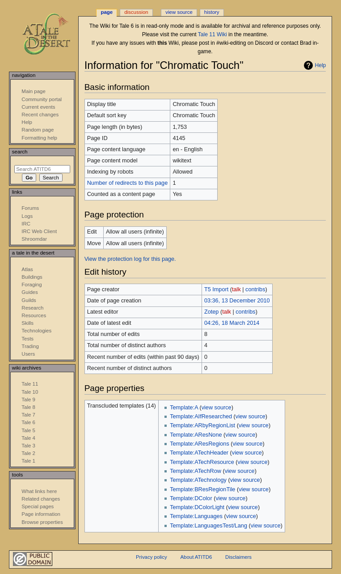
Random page (37, 129)
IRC (25, 223)
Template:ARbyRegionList (202, 425)
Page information (40, 514)
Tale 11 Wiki (212, 34)
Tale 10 (29, 392)
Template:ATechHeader (199, 453)
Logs (27, 216)
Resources (33, 315)
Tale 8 (28, 407)
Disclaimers (238, 557)
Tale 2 (28, 453)
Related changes (40, 499)
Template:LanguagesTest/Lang (208, 526)
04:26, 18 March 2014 (231, 323)
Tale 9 (28, 399)
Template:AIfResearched (201, 416)
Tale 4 (28, 438)
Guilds (28, 300)
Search (20, 151)
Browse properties (42, 522)
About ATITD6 (196, 557)
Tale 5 (28, 430)
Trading (29, 346)
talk (236, 289)
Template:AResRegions (199, 444)
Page (107, 12)
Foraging (31, 284)
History (211, 12)
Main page (33, 91)
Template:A (184, 407)
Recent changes (40, 114)
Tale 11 (29, 384)
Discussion (136, 12)
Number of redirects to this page (127, 183)
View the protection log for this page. (130, 259)
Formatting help (39, 137)
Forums (30, 208)
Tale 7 (28, 414)
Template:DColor (191, 498)
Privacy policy (151, 557)
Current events (38, 107)
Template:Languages (196, 516)
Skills (27, 323)
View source (178, 12)
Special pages (37, 506)
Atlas (27, 269)
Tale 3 (28, 445)
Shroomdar (34, 239)
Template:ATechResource (202, 462)
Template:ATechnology (198, 480)
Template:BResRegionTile (202, 489)
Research (32, 307)
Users (28, 354)
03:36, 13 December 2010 (237, 301)
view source (217, 407)
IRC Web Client (39, 231)
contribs (255, 289)
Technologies (36, 330)
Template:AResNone (196, 435)
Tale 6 (28, 422)
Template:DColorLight (197, 507)
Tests (27, 338)
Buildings (31, 277)
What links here (39, 491)
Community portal (41, 99)
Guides (29, 292)
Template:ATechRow (195, 471)
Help (320, 65)
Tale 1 (28, 460)
